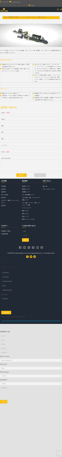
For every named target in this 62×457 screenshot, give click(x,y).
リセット (40, 175)
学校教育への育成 (5, 231)
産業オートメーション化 (28, 219)
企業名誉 (3, 191)
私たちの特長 (4, 194)
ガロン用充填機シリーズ (28, 194)
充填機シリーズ (26, 191)
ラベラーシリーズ (26, 208)
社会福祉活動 (4, 233)
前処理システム (26, 189)
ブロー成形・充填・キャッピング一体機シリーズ (31, 199)
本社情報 (3, 186)
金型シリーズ (25, 216)
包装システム (25, 213)
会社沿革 (3, 189)
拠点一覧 (45, 186)
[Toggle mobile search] (58, 9)
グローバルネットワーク (49, 189)
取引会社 (3, 197)
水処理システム (26, 186)
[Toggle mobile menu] (61, 9)
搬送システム (25, 210)
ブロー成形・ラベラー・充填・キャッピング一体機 (31, 204)
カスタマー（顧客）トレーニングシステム (10, 201)
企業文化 (3, 205)
